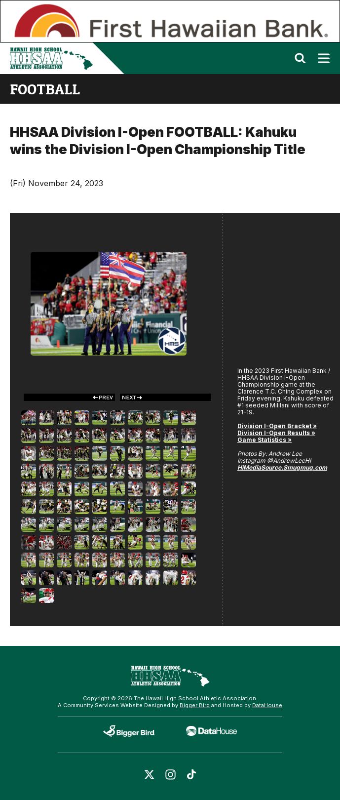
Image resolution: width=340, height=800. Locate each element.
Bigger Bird (195, 705)
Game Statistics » (264, 439)
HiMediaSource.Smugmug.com (282, 467)
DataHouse (267, 705)
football (45, 89)
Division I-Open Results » (276, 433)
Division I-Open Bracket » (277, 426)
